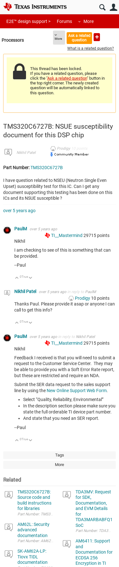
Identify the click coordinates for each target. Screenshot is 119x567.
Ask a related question (79, 37)
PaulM (21, 228)
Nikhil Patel (26, 152)
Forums (64, 21)
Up (17, 278)
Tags (59, 455)
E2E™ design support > (28, 21)
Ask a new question (97, 37)
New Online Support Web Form (77, 390)
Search (102, 7)
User (113, 7)
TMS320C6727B (46, 167)
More (88, 21)
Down (30, 278)
